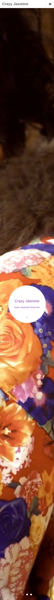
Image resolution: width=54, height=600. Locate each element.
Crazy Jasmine (15, 4)
